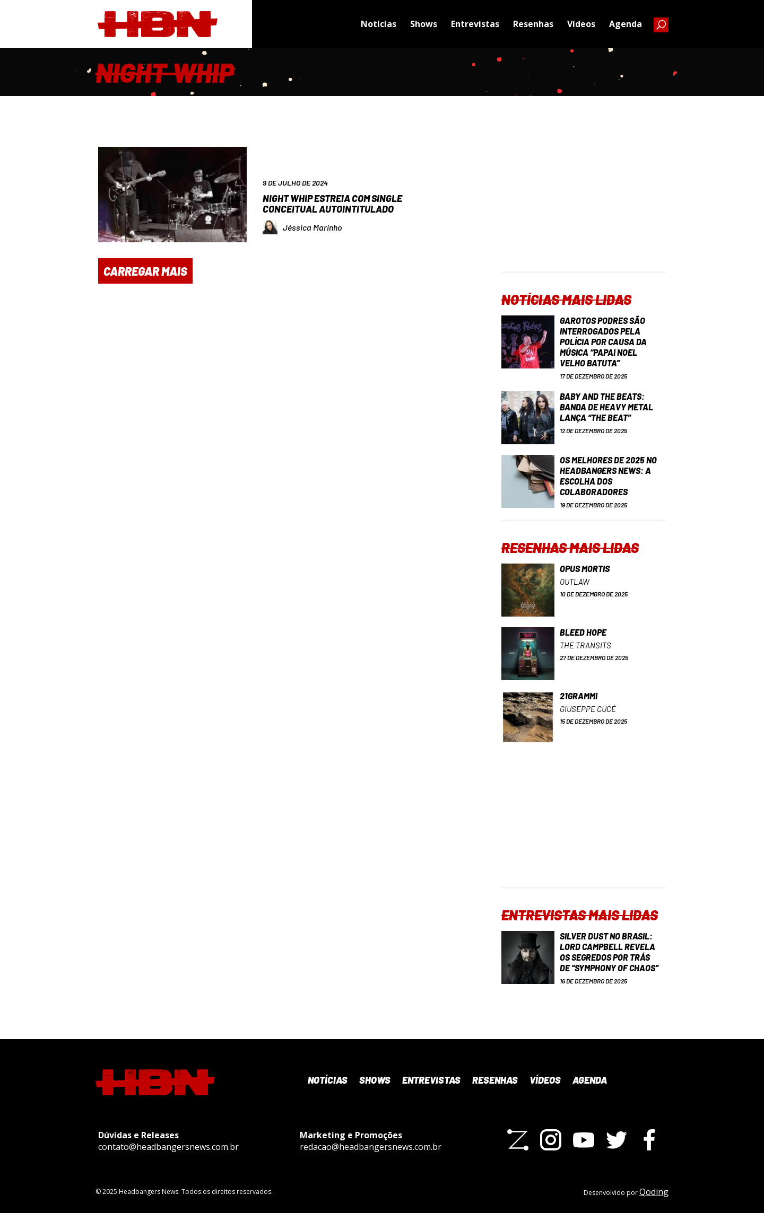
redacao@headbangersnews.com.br (370, 1147)
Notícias (378, 24)
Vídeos (581, 24)
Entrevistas (475, 24)
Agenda (625, 24)
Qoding (653, 1192)
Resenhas (533, 24)
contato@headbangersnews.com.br (168, 1147)
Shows (423, 24)
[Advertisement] (583, 205)
